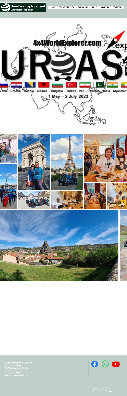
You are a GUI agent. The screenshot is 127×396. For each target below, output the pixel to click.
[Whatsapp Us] (105, 364)
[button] (83, 7)
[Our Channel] (115, 364)
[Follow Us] (94, 364)
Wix (110, 391)
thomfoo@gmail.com (18, 375)
